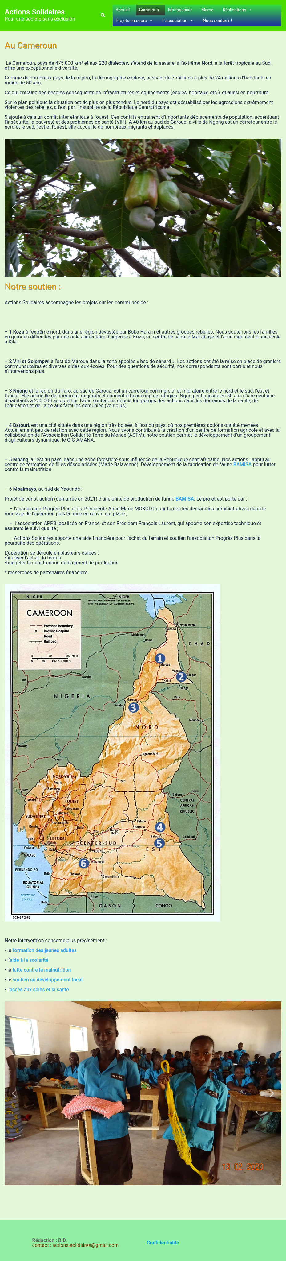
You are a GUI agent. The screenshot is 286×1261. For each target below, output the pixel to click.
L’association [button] (178, 20)
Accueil (123, 9)
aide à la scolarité (29, 960)
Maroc (207, 9)
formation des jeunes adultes (45, 950)
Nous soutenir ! (217, 20)
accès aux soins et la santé (39, 989)
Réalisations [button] (237, 10)
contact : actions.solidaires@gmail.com (75, 1245)
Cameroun (149, 9)
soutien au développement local (48, 980)
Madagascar (180, 9)
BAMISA (243, 464)
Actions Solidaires (35, 12)
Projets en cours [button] (134, 20)
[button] (102, 15)
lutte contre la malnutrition (42, 970)
